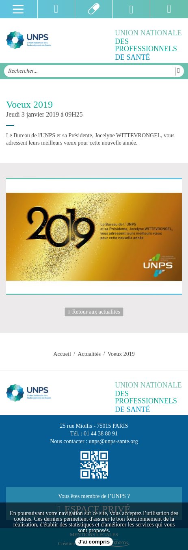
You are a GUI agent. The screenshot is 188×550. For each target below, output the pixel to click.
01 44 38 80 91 (101, 434)
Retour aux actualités (94, 312)
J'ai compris (94, 542)
